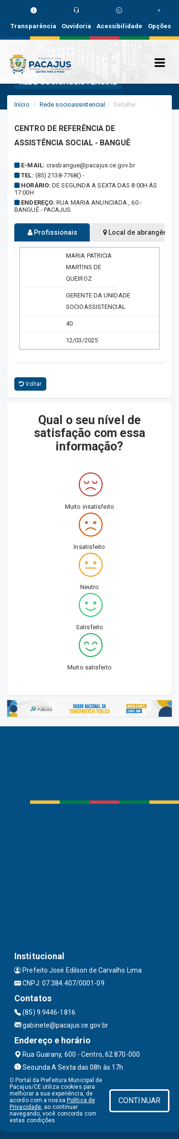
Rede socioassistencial (72, 104)
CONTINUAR (139, 1100)
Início (22, 104)
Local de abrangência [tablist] (134, 232)
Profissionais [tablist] (53, 232)
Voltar (30, 384)
